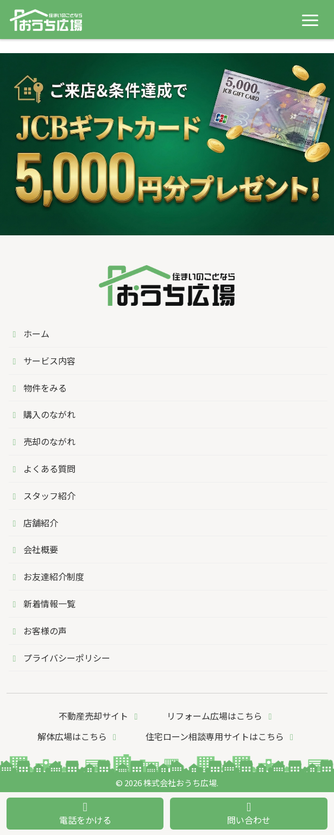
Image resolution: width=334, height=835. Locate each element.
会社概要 (33, 549)
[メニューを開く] (310, 20)
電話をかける (85, 813)
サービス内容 (42, 360)
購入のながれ (42, 414)
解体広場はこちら (78, 736)
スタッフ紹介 (42, 495)
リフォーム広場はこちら (221, 715)
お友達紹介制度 (46, 576)
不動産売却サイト (100, 715)
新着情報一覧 (42, 603)
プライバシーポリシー (59, 657)
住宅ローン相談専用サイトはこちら (221, 736)
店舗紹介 (33, 522)
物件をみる (38, 387)
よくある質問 (42, 468)
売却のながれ (42, 441)
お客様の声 (38, 630)
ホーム (29, 333)
